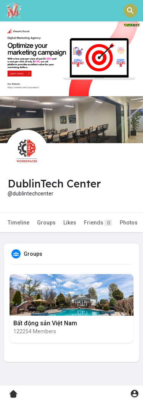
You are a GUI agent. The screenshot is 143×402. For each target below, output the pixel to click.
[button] (130, 11)
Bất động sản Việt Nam (45, 323)
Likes (69, 223)
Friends (98, 223)
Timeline (18, 223)
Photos (129, 223)
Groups (46, 223)
